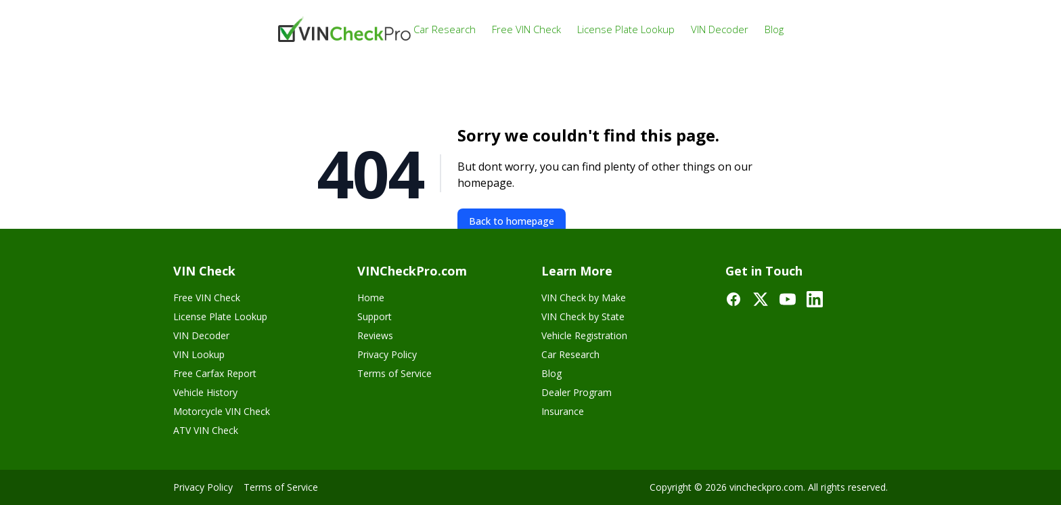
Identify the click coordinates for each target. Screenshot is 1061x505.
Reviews (375, 335)
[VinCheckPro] (345, 29)
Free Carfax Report (214, 373)
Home (370, 297)
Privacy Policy (387, 354)
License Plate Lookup (626, 29)
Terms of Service (394, 373)
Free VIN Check (526, 29)
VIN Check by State (583, 316)
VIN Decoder (719, 29)
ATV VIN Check (205, 430)
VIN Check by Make (583, 297)
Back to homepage (511, 221)
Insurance (562, 411)
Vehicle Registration (584, 335)
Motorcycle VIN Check (221, 411)
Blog (774, 29)
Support (374, 316)
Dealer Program (576, 392)
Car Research (444, 29)
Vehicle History (205, 392)
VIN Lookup (199, 354)
